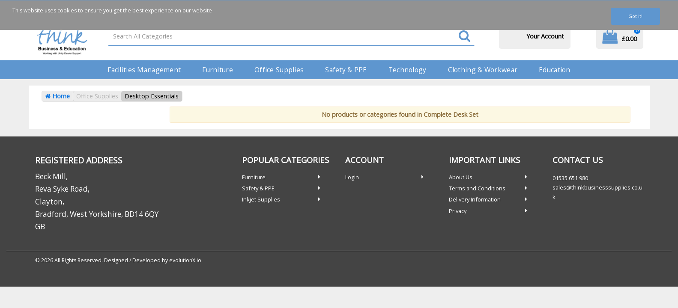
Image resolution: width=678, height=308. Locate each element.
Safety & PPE (346, 69)
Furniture (217, 69)
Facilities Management (144, 69)
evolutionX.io (185, 260)
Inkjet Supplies (261, 199)
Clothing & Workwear (482, 69)
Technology (407, 69)
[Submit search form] (464, 37)
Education (554, 69)
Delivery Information (475, 199)
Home (57, 96)
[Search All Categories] (291, 36)
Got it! (635, 16)
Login (352, 177)
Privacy (457, 211)
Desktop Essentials (152, 96)
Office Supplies (279, 69)
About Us (460, 177)
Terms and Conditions (477, 188)
